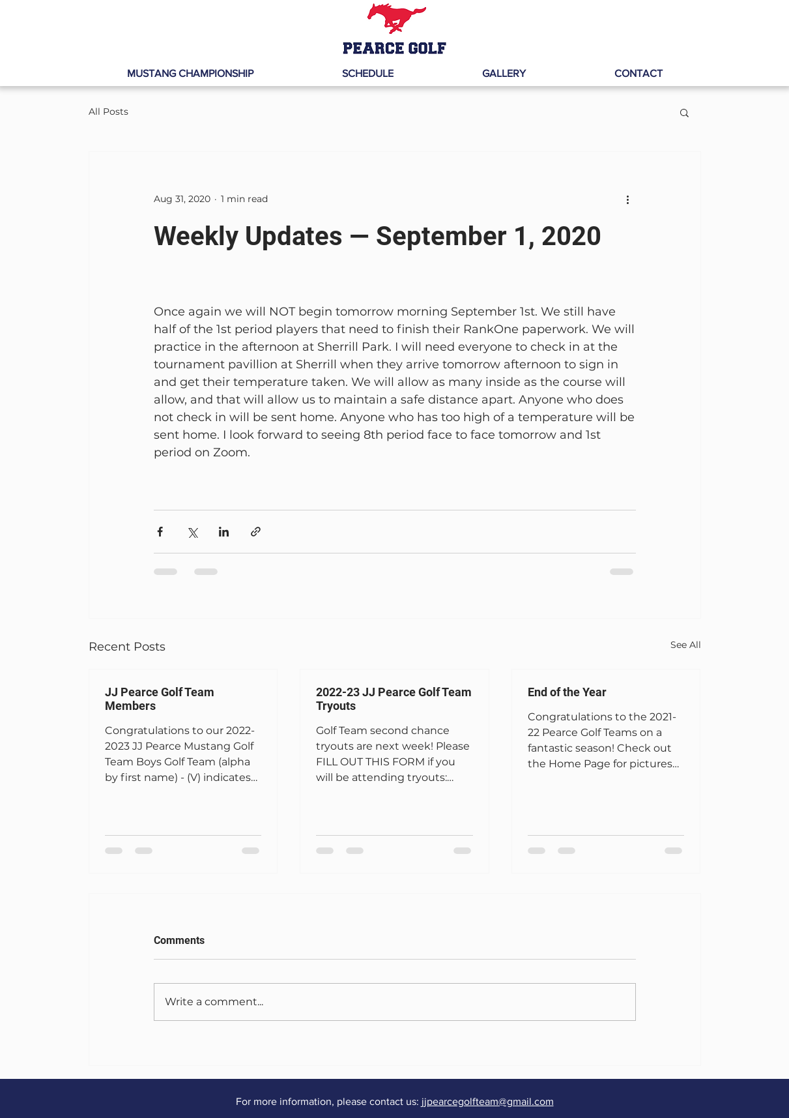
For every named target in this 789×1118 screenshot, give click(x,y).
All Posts (108, 111)
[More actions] (628, 199)
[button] (684, 112)
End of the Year (567, 692)
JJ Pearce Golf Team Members (159, 699)
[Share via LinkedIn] (224, 531)
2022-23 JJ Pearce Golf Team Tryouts (394, 699)
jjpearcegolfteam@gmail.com (488, 1101)
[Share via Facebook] (160, 531)
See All (685, 645)
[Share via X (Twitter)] (192, 531)
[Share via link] (256, 531)
